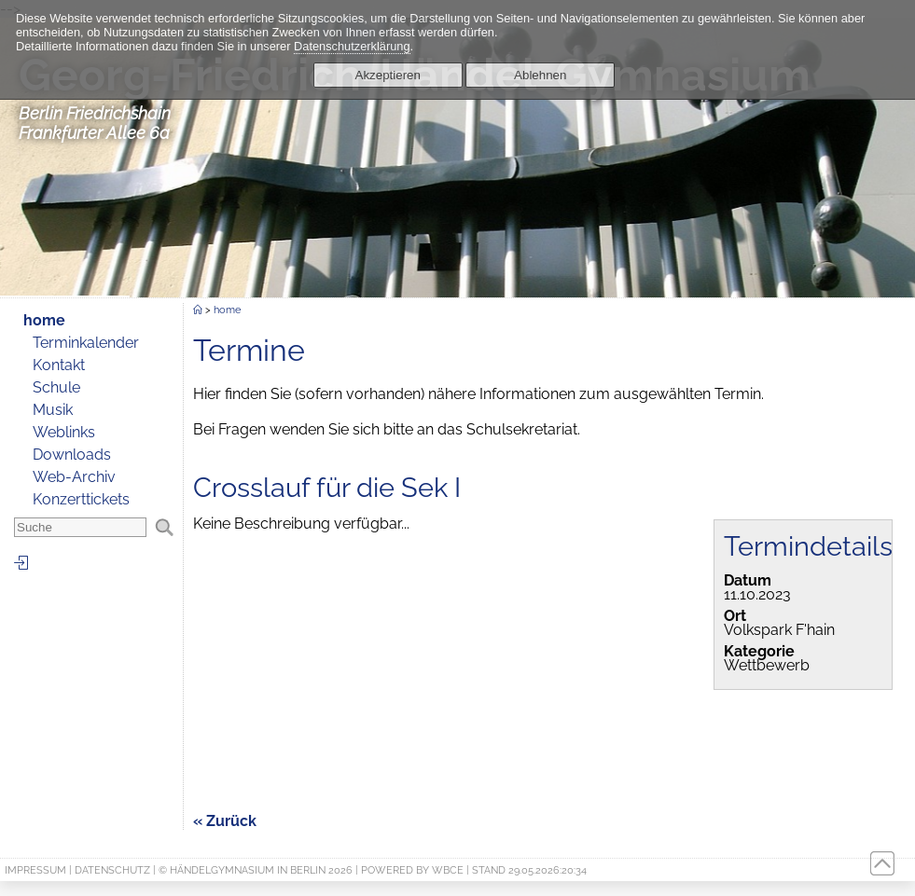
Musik (53, 410)
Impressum (35, 869)
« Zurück (224, 821)
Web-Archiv (74, 477)
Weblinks (64, 432)
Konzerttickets (81, 499)
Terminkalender (86, 343)
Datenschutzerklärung (351, 46)
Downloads (72, 454)
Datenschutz (112, 869)
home (44, 320)
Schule (56, 387)
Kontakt (59, 365)
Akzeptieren (388, 75)
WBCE (448, 869)
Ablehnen (540, 75)
